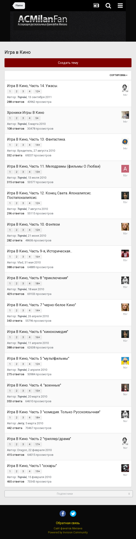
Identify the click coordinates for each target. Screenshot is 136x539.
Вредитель (24, 150)
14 (37, 145)
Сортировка (118, 75)
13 (37, 172)
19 (37, 471)
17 (37, 444)
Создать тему (68, 63)
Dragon (22, 450)
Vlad (20, 262)
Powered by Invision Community (68, 532)
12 (37, 91)
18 (37, 283)
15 (37, 390)
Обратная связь (68, 523)
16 (37, 256)
